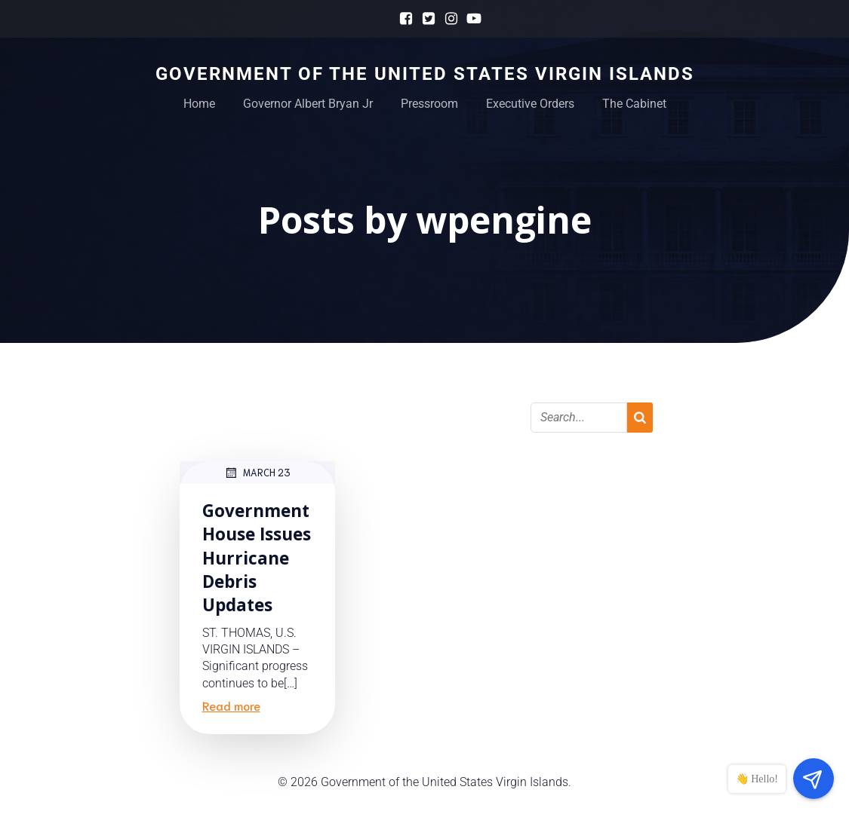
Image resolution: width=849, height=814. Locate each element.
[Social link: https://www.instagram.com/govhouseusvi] (447, 19)
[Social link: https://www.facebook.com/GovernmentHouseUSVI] (402, 19)
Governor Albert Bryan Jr (308, 103)
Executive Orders (530, 103)
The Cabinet (634, 103)
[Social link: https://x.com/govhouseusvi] (425, 19)
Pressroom (429, 103)
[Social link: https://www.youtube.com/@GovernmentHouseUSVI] (470, 19)
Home (199, 103)
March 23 (257, 472)
